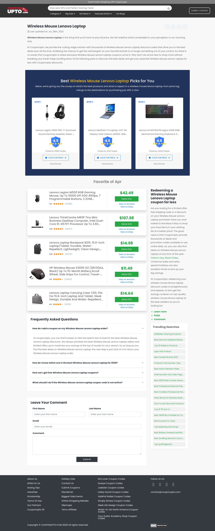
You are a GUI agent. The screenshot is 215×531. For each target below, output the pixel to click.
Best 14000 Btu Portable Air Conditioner (172, 415)
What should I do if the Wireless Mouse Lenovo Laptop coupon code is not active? (77, 382)
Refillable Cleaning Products (167, 334)
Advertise (32, 492)
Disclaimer (67, 492)
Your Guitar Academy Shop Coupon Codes (117, 517)
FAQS (157, 315)
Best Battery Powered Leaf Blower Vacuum (174, 432)
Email (36, 420)
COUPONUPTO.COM (51, 524)
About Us (32, 478)
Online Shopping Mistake (75, 500)
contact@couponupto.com (165, 492)
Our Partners (34, 505)
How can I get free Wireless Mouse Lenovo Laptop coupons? (65, 372)
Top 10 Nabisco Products (165, 345)
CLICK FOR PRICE (55, 157)
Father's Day (157, 257)
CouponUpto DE (36, 509)
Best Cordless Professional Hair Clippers (173, 392)
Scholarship (33, 496)
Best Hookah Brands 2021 (166, 357)
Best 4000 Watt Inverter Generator (170, 380)
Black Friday (171, 257)
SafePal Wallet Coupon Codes (114, 496)
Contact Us (68, 483)
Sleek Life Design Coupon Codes (115, 505)
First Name (39, 408)
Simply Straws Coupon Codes (114, 500)
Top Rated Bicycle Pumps (166, 426)
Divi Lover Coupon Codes (111, 478)
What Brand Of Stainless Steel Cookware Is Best (176, 397)
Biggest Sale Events (72, 496)
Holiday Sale (68, 478)
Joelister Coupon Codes (111, 487)
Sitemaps (67, 505)
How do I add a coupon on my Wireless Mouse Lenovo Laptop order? (70, 328)
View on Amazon (127, 204)
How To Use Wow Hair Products (169, 403)
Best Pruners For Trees (164, 421)
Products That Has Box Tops (167, 363)
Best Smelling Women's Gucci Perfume (172, 438)
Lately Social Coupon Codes (113, 492)
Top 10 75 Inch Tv (162, 409)
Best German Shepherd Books (168, 339)
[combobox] (110, 8)
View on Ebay (126, 206)
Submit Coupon (199, 11)
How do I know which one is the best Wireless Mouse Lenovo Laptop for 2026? (75, 362)
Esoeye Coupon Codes (110, 483)
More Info (127, 198)
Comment (38, 433)
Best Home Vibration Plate (166, 368)
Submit (87, 459)
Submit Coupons (71, 487)
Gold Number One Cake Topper (169, 374)
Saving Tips (33, 487)
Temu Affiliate (69, 509)
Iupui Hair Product (162, 351)
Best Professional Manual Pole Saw (170, 386)
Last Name (95, 408)
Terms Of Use (34, 500)
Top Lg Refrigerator (163, 444)
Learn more (160, 311)
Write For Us (33, 483)
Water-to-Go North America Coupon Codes (118, 510)
